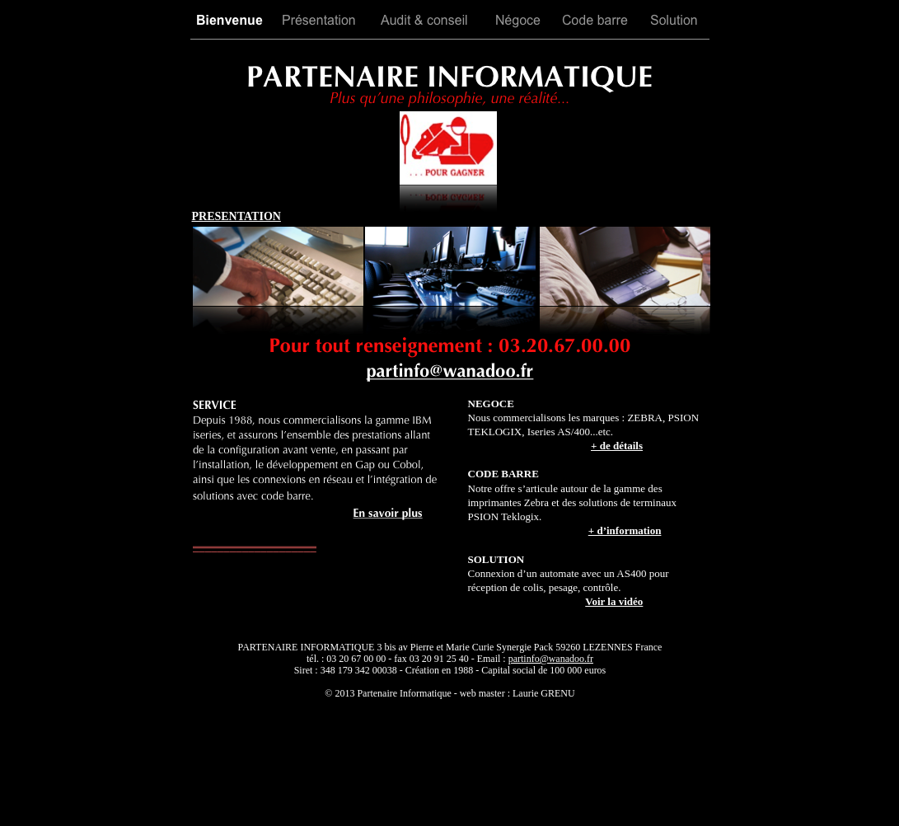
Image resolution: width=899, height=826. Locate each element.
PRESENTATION (236, 216)
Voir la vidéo (614, 601)
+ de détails (617, 445)
